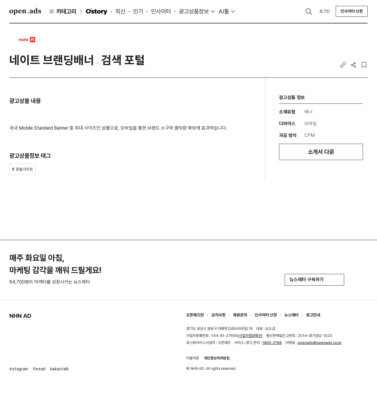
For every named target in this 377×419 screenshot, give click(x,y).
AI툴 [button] (224, 11)
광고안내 (313, 315)
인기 (138, 11)
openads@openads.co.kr (320, 342)
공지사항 (218, 315)
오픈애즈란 (195, 315)
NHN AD (20, 315)
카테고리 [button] (62, 11)
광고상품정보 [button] (194, 11)
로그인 (324, 11)
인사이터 (161, 11)
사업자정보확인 (250, 335)
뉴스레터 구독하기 (314, 279)
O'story (96, 11)
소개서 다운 (321, 151)
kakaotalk (59, 369)
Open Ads (25, 11)
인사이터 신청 (352, 11)
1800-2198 (272, 342)
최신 (120, 11)
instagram (18, 369)
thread (39, 369)
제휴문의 (240, 315)
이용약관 (192, 358)
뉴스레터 (291, 315)
